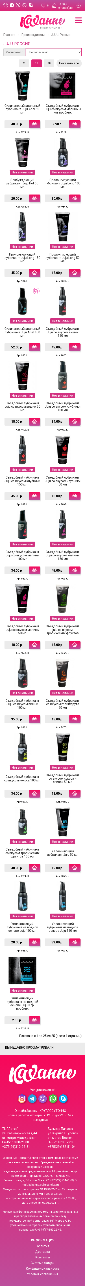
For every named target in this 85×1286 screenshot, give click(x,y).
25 (24, 63)
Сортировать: (14, 52)
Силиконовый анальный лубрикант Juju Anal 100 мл (22, 332)
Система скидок (42, 1263)
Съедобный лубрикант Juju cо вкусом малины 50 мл (22, 629)
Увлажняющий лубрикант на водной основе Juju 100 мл (22, 927)
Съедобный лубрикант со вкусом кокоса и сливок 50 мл (62, 778)
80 (49, 63)
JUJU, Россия (60, 35)
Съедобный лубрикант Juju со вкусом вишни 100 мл (22, 704)
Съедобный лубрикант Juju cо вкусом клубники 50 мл (63, 481)
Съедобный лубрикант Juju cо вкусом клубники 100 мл (63, 406)
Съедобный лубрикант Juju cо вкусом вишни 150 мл (62, 332)
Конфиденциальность (42, 1268)
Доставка (42, 1251)
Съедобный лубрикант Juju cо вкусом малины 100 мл (22, 555)
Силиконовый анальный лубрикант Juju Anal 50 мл (22, 109)
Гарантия (42, 1246)
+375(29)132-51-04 (62, 1146)
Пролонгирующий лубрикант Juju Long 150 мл (22, 258)
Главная (9, 35)
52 (36, 63)
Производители (33, 35)
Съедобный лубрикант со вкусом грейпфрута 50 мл (62, 704)
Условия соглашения (42, 1274)
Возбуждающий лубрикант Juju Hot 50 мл (22, 183)
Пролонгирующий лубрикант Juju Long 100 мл (63, 183)
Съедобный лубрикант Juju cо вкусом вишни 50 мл (22, 406)
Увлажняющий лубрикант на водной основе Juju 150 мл (62, 927)
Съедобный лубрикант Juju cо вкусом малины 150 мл (62, 555)
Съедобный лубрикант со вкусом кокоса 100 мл (22, 778)
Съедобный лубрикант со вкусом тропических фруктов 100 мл (22, 853)
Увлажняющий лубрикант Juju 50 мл (62, 852)
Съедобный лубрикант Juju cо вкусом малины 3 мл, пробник (63, 109)
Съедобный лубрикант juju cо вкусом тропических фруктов (62, 629)
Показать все (69, 63)
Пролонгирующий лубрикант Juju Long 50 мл (63, 258)
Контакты (42, 1257)
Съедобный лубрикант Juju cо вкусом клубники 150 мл (22, 481)
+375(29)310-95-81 (16, 1146)
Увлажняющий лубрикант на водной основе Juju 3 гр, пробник (22, 1003)
